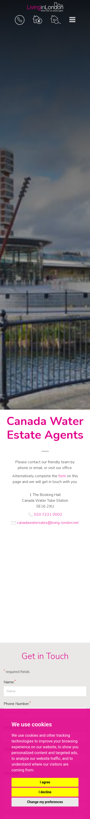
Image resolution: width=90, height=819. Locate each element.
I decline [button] (45, 792)
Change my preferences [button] (45, 802)
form (62, 476)
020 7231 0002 (48, 514)
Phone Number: (17, 703)
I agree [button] (45, 782)
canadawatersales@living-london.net (48, 522)
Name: (10, 682)
